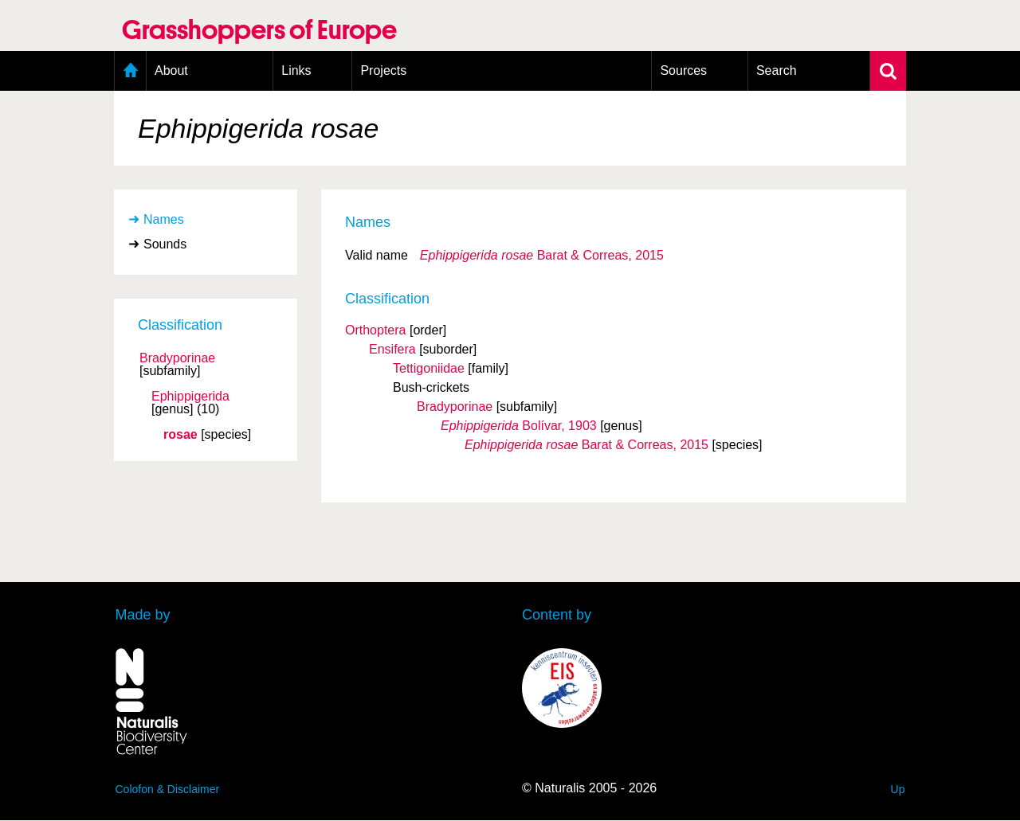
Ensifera (392, 349)
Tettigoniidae (429, 368)
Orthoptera (375, 330)
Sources (683, 70)
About (171, 70)
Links (296, 70)
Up (898, 789)
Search (776, 70)
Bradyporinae (177, 358)
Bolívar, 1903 (519, 425)
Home (130, 71)
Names (163, 219)
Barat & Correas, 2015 (542, 255)
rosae (180, 434)
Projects (383, 70)
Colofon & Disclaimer (168, 789)
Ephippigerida (190, 396)
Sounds (164, 244)
